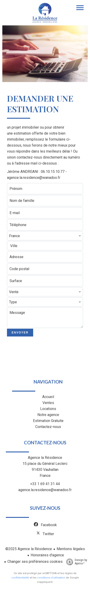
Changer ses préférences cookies (35, 561)
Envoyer (20, 332)
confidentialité (20, 577)
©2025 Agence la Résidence (28, 549)
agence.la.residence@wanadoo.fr (45, 490)
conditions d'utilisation (51, 577)
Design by (75, 561)
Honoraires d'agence (47, 555)
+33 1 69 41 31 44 (45, 484)
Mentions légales (71, 549)
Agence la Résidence (45, 457)
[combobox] (45, 235)
